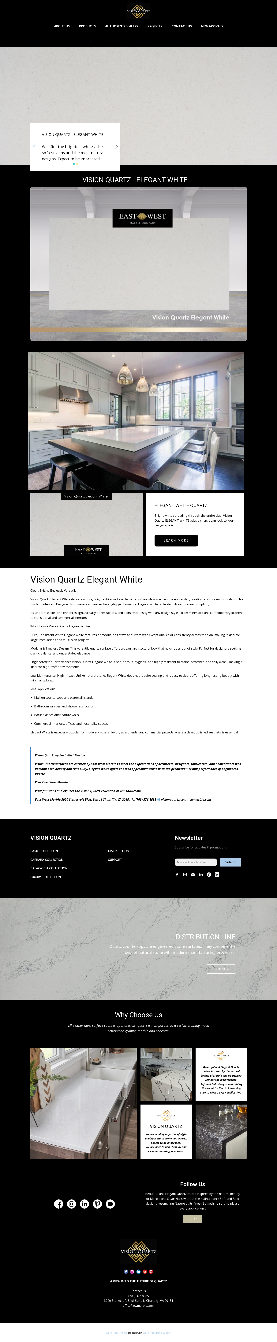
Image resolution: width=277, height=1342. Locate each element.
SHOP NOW (221, 969)
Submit (230, 862)
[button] (34, 147)
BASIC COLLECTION (44, 851)
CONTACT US (182, 26)
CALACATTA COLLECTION (49, 868)
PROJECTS (155, 26)
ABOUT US (62, 26)
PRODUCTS (87, 26)
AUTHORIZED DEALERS (121, 26)
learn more (176, 540)
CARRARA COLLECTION (46, 860)
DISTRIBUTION (118, 851)
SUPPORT (115, 860)
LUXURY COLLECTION (45, 877)
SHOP (193, 1219)
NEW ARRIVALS (212, 26)
